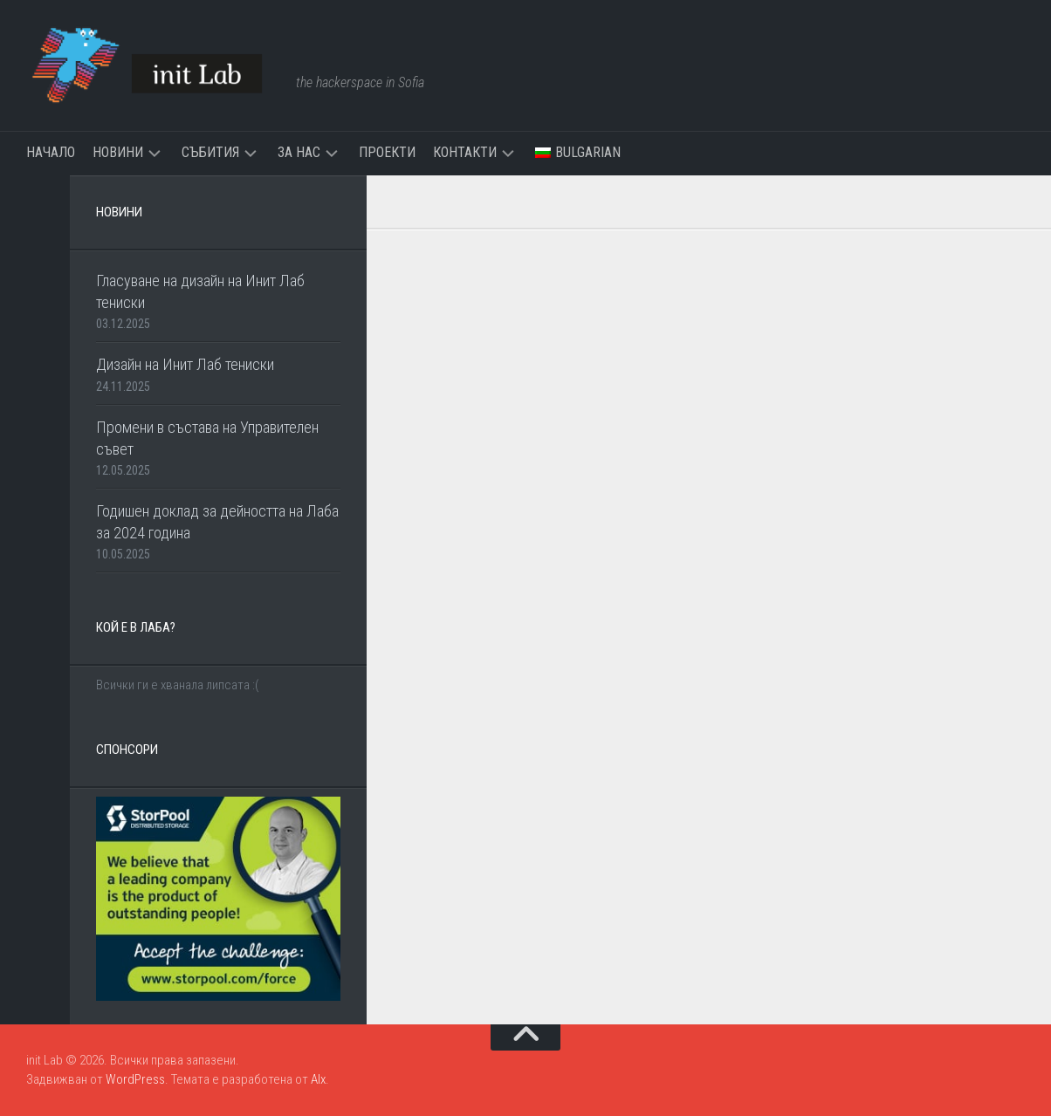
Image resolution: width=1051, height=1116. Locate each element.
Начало (50, 152)
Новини (118, 152)
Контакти (465, 152)
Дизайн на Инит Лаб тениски (185, 364)
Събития (210, 152)
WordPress (135, 1079)
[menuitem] (578, 152)
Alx (318, 1079)
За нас (299, 152)
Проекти (387, 152)
